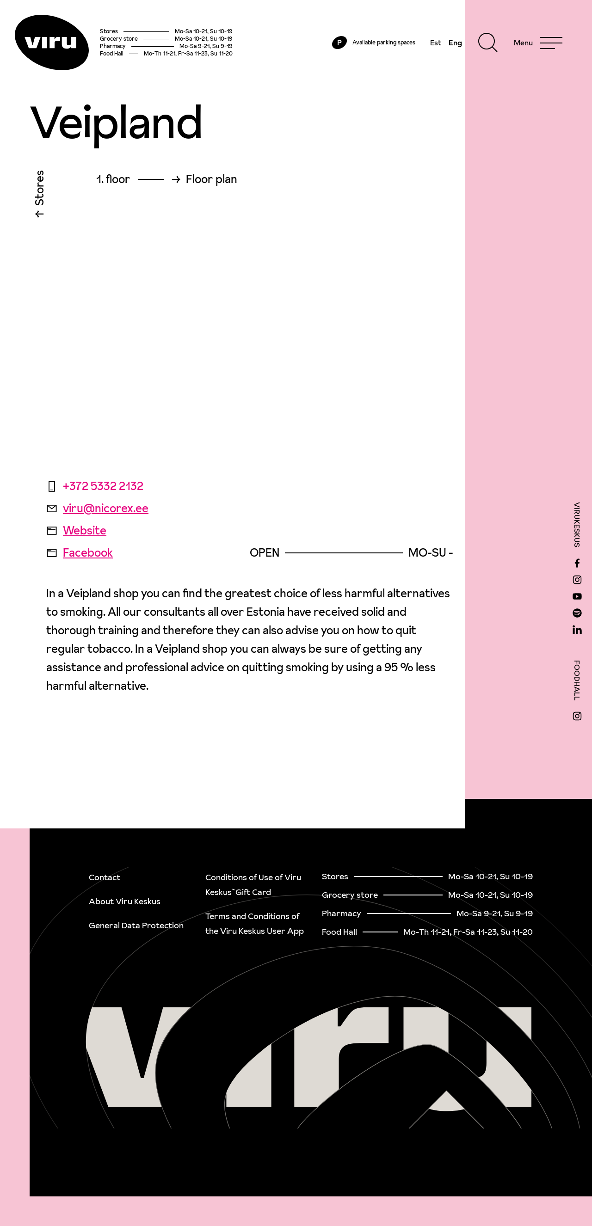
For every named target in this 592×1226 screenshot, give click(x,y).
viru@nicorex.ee (97, 508)
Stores (39, 190)
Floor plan (211, 179)
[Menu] (538, 42)
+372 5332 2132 (94, 486)
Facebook (79, 552)
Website (76, 530)
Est (435, 42)
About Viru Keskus (124, 901)
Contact (104, 877)
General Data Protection (136, 925)
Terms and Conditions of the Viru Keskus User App (254, 923)
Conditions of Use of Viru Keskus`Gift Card (253, 884)
